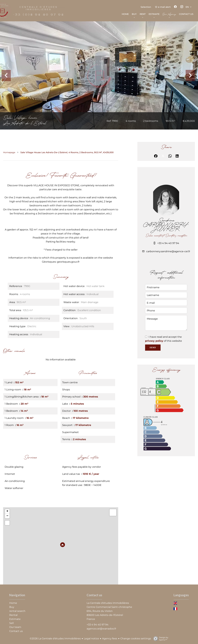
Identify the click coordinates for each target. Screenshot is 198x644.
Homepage (9, 152)
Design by (160, 638)
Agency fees (109, 638)
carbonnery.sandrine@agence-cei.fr (168, 251)
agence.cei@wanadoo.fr (101, 628)
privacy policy (154, 340)
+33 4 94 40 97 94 (168, 243)
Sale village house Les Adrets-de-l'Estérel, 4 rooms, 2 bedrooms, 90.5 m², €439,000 (67, 152)
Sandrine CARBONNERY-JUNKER (166, 225)
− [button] (7, 516)
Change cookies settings (135, 638)
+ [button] (7, 511)
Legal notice (91, 638)
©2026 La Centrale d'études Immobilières (55, 638)
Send (153, 347)
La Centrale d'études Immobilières (108, 602)
